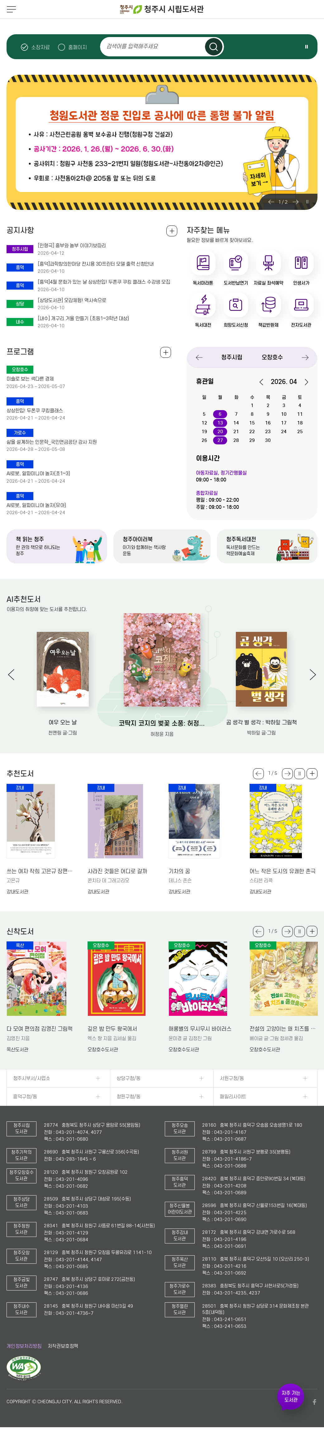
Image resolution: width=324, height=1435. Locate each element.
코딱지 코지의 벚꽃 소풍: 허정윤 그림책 (162, 723)
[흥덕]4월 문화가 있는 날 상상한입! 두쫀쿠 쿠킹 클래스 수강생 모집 (104, 282)
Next (295, 201)
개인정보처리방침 (24, 1346)
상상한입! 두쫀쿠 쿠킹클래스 (35, 411)
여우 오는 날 (63, 723)
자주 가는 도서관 (291, 1396)
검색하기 (213, 46)
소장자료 (40, 47)
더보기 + (312, 773)
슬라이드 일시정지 (306, 47)
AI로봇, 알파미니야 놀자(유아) (36, 505)
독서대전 (203, 325)
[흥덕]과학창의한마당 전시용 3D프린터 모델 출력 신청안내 (96, 264)
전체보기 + (165, 352)
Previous (271, 201)
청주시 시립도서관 (162, 9)
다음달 (303, 382)
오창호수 (272, 357)
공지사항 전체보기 (171, 230)
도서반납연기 (236, 283)
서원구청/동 (232, 1078)
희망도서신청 (236, 325)
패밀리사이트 (233, 1097)
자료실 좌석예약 (268, 283)
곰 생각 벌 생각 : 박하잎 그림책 (261, 723)
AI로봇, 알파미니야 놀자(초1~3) (38, 473)
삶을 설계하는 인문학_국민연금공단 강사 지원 (52, 442)
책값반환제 (268, 325)
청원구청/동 (129, 1097)
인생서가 (301, 283)
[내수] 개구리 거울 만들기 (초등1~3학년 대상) (83, 318)
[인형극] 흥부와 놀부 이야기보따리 (72, 246)
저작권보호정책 (63, 1346)
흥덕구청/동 (25, 1097)
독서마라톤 (203, 283)
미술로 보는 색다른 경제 (30, 379)
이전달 (264, 382)
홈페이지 (77, 47)
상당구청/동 (129, 1078)
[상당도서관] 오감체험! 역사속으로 (72, 300)
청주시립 (231, 357)
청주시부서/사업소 (31, 1078)
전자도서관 (301, 325)
